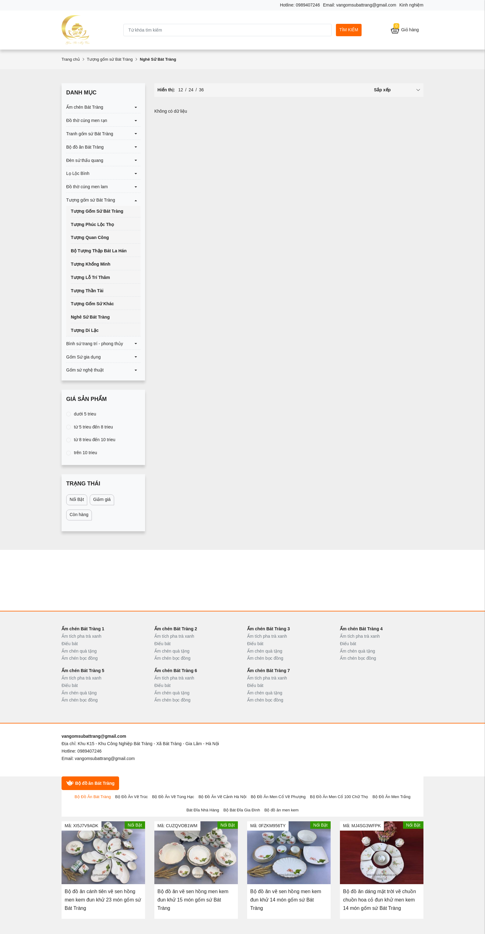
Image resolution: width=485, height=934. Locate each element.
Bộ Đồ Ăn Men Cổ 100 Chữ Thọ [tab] (339, 796)
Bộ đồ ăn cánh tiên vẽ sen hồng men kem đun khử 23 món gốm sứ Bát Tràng (103, 900)
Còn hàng (79, 514)
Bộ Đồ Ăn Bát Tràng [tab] (93, 796)
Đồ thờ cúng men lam (87, 186)
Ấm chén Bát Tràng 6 (175, 670)
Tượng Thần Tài (87, 290)
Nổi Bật (77, 499)
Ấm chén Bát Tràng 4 (361, 628)
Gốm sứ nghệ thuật (85, 369)
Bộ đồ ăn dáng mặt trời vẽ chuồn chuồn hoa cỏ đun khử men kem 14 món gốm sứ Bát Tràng (379, 900)
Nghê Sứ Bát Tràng (90, 317)
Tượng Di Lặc (85, 330)
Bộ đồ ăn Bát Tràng (85, 147)
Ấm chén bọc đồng (80, 658)
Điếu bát (70, 643)
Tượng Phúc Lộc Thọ (92, 224)
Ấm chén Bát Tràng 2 (175, 628)
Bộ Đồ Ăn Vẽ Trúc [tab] (131, 796)
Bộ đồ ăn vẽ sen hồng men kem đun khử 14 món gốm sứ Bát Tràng (285, 900)
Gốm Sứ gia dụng (83, 356)
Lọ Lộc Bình (77, 173)
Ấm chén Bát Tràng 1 (83, 628)
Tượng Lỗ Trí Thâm (90, 277)
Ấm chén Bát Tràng (84, 107)
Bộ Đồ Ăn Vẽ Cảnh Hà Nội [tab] (223, 796)
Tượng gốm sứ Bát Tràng (110, 59)
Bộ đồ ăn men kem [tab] (281, 810)
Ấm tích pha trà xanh (81, 636)
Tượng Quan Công (90, 237)
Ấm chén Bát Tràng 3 (268, 628)
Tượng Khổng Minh (90, 264)
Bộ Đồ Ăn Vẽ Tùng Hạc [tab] (173, 796)
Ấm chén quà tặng (79, 651)
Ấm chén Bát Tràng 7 (268, 670)
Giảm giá (101, 499)
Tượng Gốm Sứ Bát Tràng (97, 211)
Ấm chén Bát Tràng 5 (83, 670)
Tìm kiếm (348, 29)
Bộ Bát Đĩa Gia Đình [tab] (241, 810)
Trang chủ (71, 59)
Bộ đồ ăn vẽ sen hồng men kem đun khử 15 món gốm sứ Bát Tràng (192, 900)
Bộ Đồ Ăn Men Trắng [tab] (391, 796)
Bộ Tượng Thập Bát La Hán (99, 250)
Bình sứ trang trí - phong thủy (94, 343)
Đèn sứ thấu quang (84, 160)
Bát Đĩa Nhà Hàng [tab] (203, 810)
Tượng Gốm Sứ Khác (92, 303)
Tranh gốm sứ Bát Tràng (89, 133)
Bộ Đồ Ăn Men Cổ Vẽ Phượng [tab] (278, 796)
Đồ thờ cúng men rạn (86, 120)
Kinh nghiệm (411, 4)
